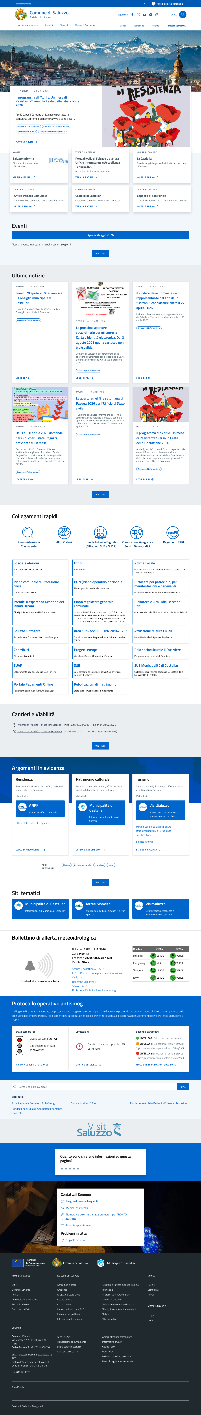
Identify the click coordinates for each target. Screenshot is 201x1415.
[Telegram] (149, 14)
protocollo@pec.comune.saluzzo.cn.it (30, 1362)
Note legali (107, 1351)
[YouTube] (143, 14)
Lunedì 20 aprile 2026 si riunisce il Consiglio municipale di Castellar (39, 298)
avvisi (140, 286)
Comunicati (153, 1290)
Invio (183, 1087)
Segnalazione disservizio (69, 1346)
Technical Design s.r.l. (32, 1406)
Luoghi (151, 1315)
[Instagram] (156, 14)
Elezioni (123, 25)
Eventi (151, 1320)
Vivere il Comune (85, 25)
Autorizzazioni (64, 1304)
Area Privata (18, 1387)
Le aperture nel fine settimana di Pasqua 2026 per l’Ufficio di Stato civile (100, 403)
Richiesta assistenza (67, 1351)
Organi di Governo (21, 1290)
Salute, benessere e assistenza (118, 1304)
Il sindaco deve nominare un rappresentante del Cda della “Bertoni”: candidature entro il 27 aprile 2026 (160, 300)
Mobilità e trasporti (112, 1299)
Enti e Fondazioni (20, 1304)
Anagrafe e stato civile (68, 1294)
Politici (15, 1294)
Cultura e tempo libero (68, 1314)
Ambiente (62, 1290)
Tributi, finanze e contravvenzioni (119, 1309)
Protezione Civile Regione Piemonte (94, 990)
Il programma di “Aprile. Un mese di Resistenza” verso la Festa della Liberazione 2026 (160, 437)
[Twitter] (137, 14)
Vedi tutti (100, 253)
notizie (20, 286)
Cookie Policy (109, 1346)
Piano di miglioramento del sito (117, 1361)
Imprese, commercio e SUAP (116, 1294)
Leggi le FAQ (63, 1337)
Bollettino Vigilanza (85, 982)
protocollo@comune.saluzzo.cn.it (35, 1354)
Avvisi (151, 1294)
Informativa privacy (112, 1342)
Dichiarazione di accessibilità (116, 1356)
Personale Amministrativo (25, 1299)
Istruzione (139, 25)
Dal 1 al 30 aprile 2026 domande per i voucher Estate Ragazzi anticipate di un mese (39, 437)
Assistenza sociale (82, 865)
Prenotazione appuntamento (71, 1342)
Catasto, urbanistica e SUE (70, 1309)
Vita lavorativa (109, 1319)
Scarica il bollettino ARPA (88, 969)
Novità (49, 25)
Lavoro (111, 865)
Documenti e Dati (21, 1309)
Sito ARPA (79, 986)
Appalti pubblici (64, 1299)
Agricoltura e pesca (66, 1285)
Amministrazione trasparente (117, 1337)
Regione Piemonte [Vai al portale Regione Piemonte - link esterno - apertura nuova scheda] (23, 3)
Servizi (64, 25)
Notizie (151, 1285)
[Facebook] (131, 14)
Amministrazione (28, 25)
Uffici (14, 1285)
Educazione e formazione (69, 1319)
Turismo (155, 25)
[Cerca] (182, 14)
